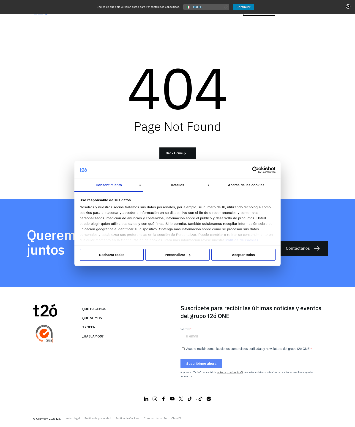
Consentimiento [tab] (109, 185)
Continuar (243, 7)
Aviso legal (73, 418)
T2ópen (89, 327)
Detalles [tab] (177, 185)
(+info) (240, 372)
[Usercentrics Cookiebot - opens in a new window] (255, 169)
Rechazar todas (111, 255)
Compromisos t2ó (155, 418)
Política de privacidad (98, 418)
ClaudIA (176, 418)
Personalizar (178, 255)
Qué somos (92, 318)
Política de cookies (242, 240)
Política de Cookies (127, 418)
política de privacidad (227, 372)
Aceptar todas (243, 255)
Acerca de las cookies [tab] (246, 185)
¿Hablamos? (93, 336)
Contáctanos (303, 248)
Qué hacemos (94, 309)
